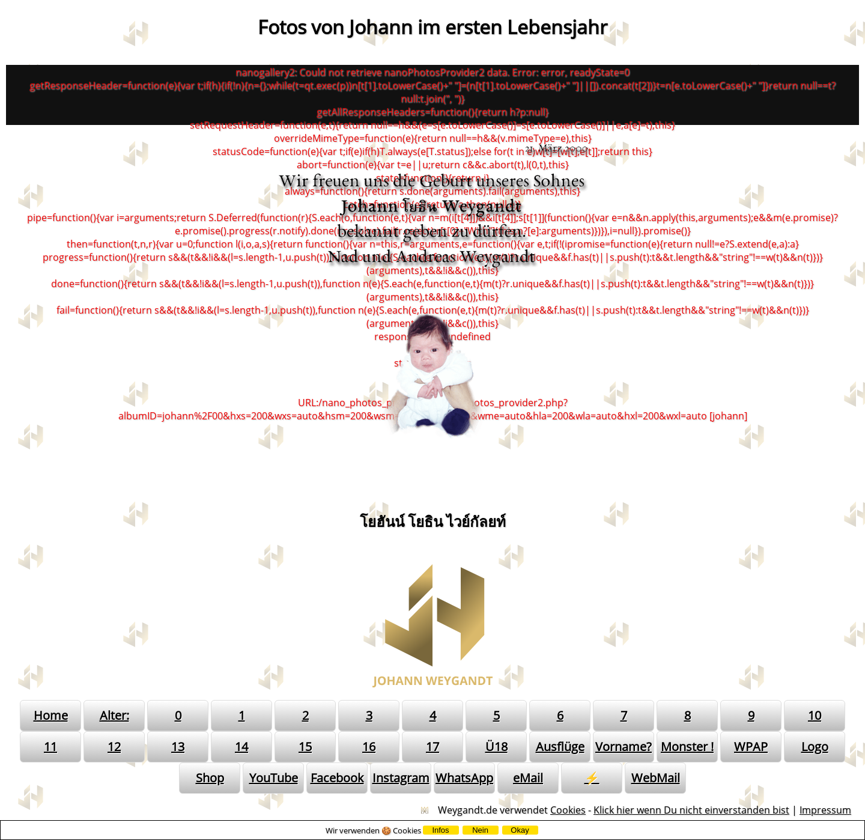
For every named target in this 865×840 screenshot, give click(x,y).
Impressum (825, 810)
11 (50, 746)
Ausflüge (560, 746)
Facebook (337, 778)
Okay (520, 830)
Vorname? (623, 746)
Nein (480, 830)
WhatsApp (464, 778)
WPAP (751, 746)
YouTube (273, 778)
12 (114, 746)
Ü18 (496, 746)
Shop (210, 778)
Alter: (114, 715)
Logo (814, 746)
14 (241, 746)
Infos (440, 830)
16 (368, 746)
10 (814, 715)
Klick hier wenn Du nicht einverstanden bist (691, 810)
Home (51, 715)
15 (305, 746)
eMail (528, 778)
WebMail (655, 778)
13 (177, 746)
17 (432, 746)
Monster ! (687, 746)
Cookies (568, 810)
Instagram (400, 778)
